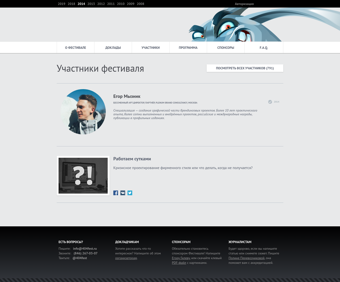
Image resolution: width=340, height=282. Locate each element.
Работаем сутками (132, 159)
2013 (91, 4)
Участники (151, 48)
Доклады (113, 48)
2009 (130, 4)
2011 (111, 4)
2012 (101, 4)
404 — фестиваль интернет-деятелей (75, 24)
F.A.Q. (264, 48)
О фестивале (75, 48)
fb (115, 193)
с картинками (189, 263)
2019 (61, 4)
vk (122, 193)
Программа (188, 48)
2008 (140, 4)
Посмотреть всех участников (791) (245, 68)
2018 (71, 4)
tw (130, 193)
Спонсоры (225, 48)
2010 (121, 4)
